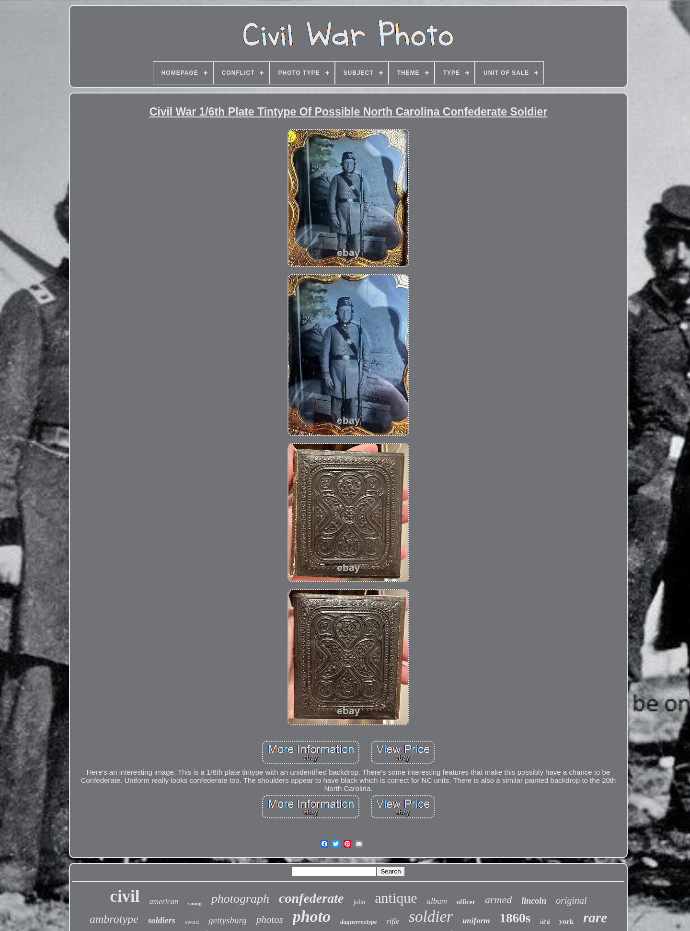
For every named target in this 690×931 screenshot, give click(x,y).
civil (124, 896)
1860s (515, 918)
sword (192, 922)
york (566, 921)
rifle (393, 921)
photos (269, 919)
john (359, 902)
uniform (476, 920)
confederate (311, 898)
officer (466, 902)
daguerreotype (358, 921)
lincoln (533, 901)
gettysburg (227, 920)
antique (396, 898)
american (164, 901)
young (195, 903)
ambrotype (114, 919)
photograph (240, 899)
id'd (545, 922)
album (437, 901)
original (571, 900)
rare (595, 917)
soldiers (161, 920)
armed (498, 900)
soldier (431, 916)
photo (312, 916)
